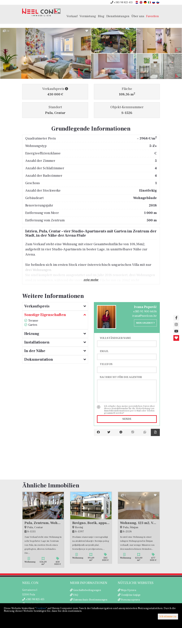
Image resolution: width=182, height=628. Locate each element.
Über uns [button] (137, 16)
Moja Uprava (128, 590)
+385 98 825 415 (121, 2)
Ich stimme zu (167, 616)
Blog (101, 16)
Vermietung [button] (88, 16)
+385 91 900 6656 (145, 311)
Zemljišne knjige (131, 595)
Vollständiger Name (115, 337)
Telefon (106, 364)
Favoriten (152, 16)
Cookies (41, 608)
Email (104, 351)
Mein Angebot (145, 323)
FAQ (75, 595)
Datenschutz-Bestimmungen (90, 599)
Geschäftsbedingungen (87, 590)
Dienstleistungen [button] (117, 16)
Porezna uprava (130, 599)
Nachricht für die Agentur (121, 377)
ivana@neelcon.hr (144, 316)
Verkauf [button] (72, 16)
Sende (126, 419)
